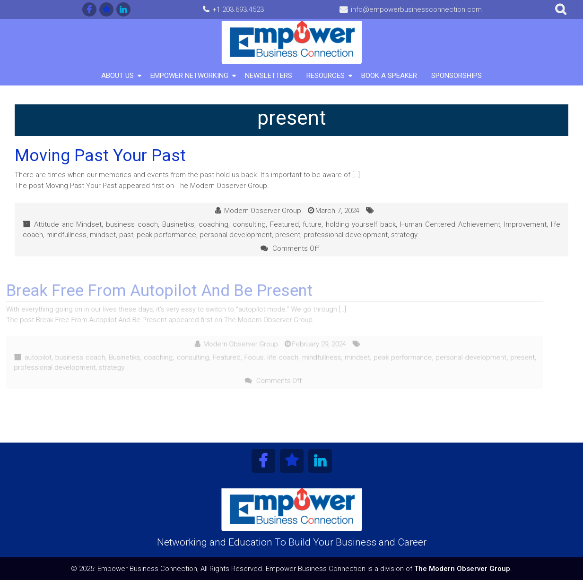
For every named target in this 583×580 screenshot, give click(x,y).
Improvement (525, 224)
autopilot (31, 357)
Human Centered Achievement (450, 224)
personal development (236, 234)
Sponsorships (456, 75)
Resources (325, 75)
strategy (404, 234)
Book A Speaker (389, 75)
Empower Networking (189, 75)
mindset (103, 234)
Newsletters (268, 75)
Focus (243, 357)
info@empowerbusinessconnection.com (416, 9)
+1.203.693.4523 (238, 9)
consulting (249, 224)
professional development (346, 234)
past (126, 234)
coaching (213, 224)
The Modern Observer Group (462, 568)
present (287, 234)
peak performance (166, 234)
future (312, 224)
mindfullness (66, 234)
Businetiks (178, 224)
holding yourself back (361, 224)
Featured (284, 224)
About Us (117, 75)
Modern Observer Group (262, 210)
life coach (271, 357)
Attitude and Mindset (68, 224)
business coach (132, 224)
